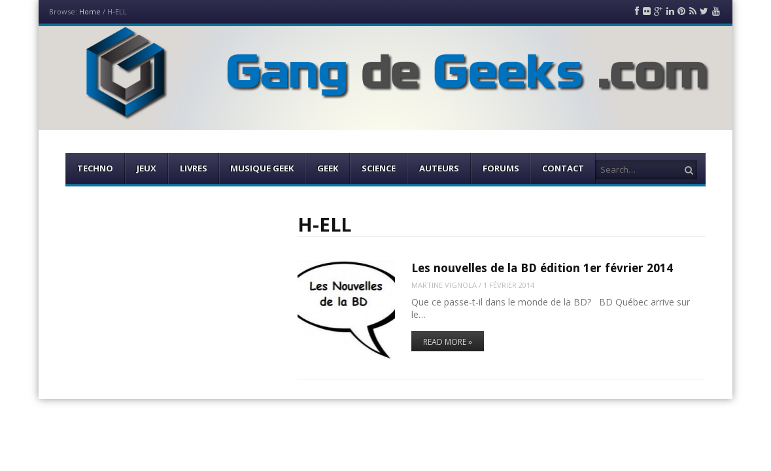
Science (379, 168)
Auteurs (439, 168)
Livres (193, 168)
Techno (95, 168)
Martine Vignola (444, 285)
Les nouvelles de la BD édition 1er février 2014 (542, 268)
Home (90, 11)
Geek (327, 168)
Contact (563, 168)
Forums (501, 168)
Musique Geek (262, 168)
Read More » (447, 341)
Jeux (146, 168)
